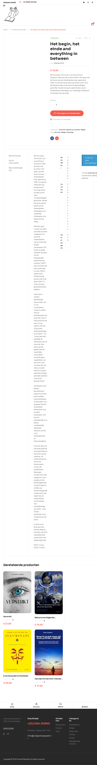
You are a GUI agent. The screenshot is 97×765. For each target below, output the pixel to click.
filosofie (57, 132)
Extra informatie (14, 161)
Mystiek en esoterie (19, 30)
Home (5, 30)
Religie (83, 130)
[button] (9, 2)
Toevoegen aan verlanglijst (62, 119)
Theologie (69, 132)
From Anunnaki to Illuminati (78, 617)
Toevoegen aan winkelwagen (68, 113)
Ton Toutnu (67, 168)
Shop (12, 706)
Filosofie (62, 130)
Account (36, 706)
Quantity (53, 100)
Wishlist (85, 706)
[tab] (16, 156)
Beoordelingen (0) (16, 169)
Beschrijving (14, 156)
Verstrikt (7, 616)
